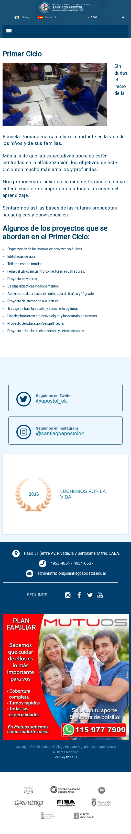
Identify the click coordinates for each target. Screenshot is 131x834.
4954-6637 (83, 563)
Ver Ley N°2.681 (66, 757)
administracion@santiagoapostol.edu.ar (71, 573)
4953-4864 (60, 563)
